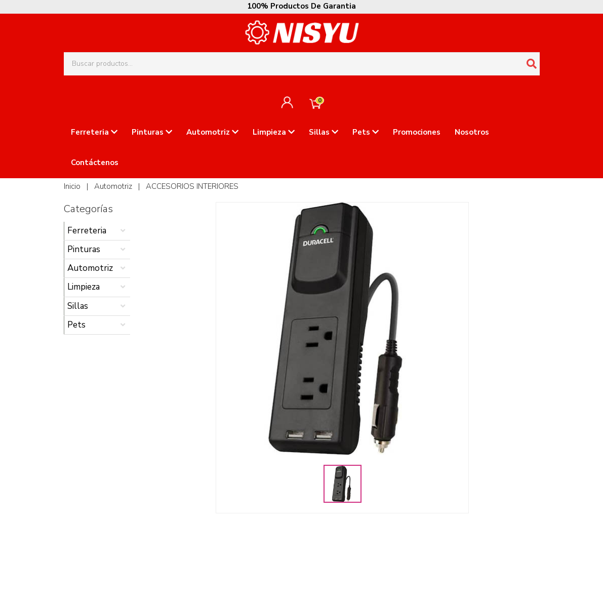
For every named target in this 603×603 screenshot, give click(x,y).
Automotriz (212, 132)
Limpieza (274, 132)
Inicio (72, 186)
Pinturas (152, 132)
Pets (365, 132)
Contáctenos (94, 162)
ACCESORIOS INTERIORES (192, 186)
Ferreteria (94, 132)
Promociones (416, 132)
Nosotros (472, 132)
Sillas (323, 132)
